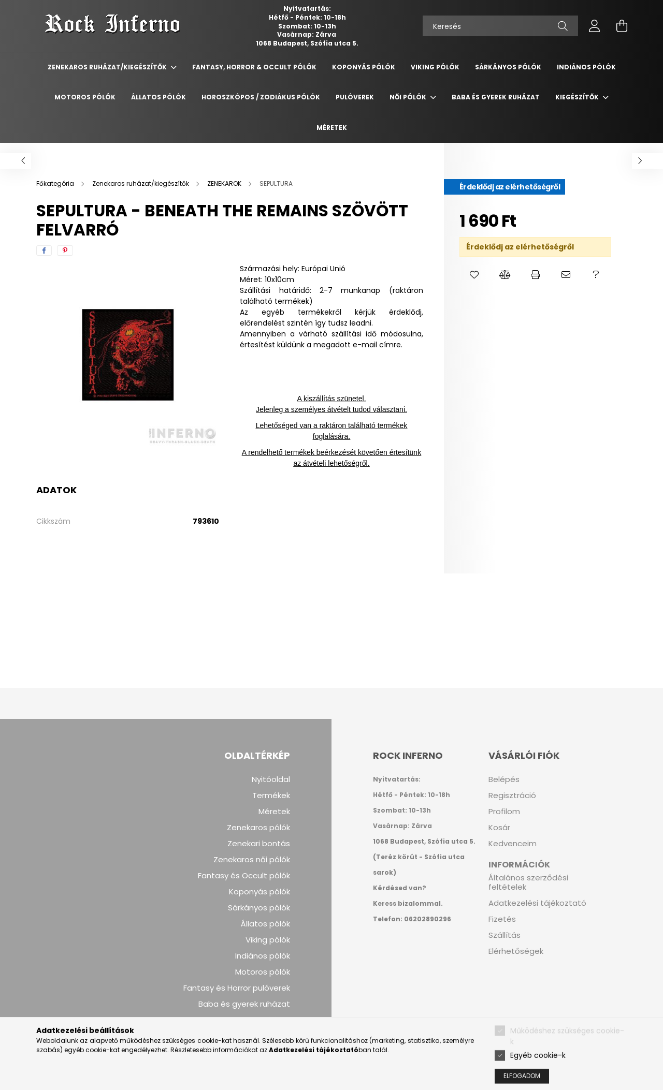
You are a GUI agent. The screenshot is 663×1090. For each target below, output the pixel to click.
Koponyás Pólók (363, 67)
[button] (475, 274)
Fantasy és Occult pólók (244, 875)
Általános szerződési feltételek (528, 882)
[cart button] (621, 26)
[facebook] (44, 250)
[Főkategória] (56, 183)
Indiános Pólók (586, 67)
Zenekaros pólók (258, 827)
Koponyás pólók (259, 891)
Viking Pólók (435, 67)
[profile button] (594, 26)
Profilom (504, 811)
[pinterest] (65, 250)
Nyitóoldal (271, 779)
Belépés (504, 779)
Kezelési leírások (258, 1020)
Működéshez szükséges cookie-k (567, 1053)
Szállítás (504, 935)
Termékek (271, 795)
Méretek (331, 127)
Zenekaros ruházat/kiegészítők (108, 67)
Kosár (499, 827)
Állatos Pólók (158, 97)
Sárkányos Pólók (508, 67)
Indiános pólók (262, 956)
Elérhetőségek (515, 951)
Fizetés (502, 919)
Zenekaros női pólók (251, 859)
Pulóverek (355, 97)
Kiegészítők (577, 97)
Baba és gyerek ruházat (496, 97)
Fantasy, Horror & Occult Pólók (254, 67)
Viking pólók (268, 940)
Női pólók (409, 97)
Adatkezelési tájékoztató (537, 903)
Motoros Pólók (85, 97)
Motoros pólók (262, 972)
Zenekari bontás (258, 843)
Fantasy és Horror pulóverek (236, 988)
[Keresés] (500, 26)
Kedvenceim (512, 843)
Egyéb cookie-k (538, 1073)
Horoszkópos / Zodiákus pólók (260, 97)
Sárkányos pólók (259, 907)
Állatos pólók (265, 924)
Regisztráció (512, 795)
